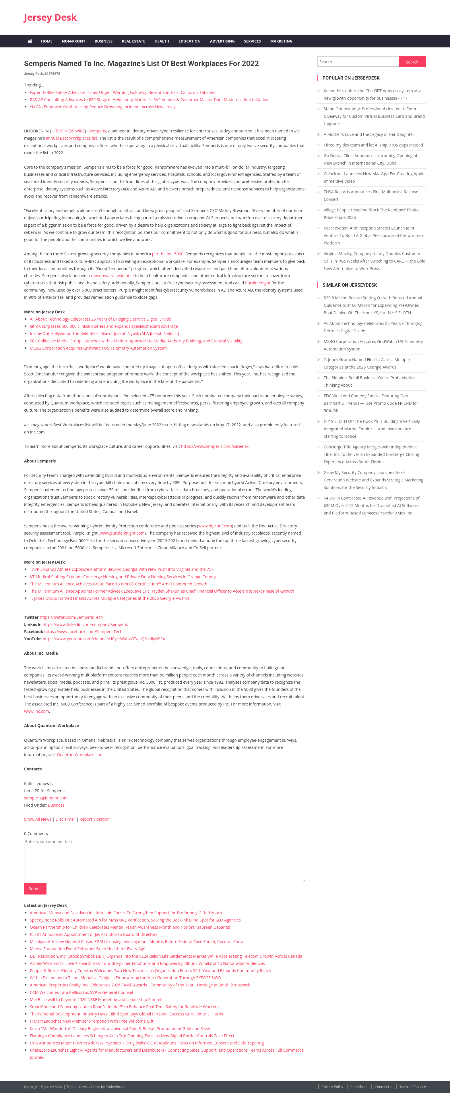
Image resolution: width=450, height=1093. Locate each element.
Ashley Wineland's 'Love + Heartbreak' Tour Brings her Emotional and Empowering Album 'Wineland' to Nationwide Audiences (147, 963)
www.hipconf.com (215, 526)
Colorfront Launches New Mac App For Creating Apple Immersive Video (374, 177)
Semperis (97, 131)
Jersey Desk (50, 17)
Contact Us (383, 1086)
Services (252, 41)
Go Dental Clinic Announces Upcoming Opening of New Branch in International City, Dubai (370, 159)
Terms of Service (412, 1086)
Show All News (37, 819)
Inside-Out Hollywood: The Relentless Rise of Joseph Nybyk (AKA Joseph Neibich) (104, 333)
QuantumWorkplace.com (80, 754)
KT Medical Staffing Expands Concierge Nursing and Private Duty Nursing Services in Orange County (123, 576)
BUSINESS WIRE (70, 131)
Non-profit (73, 41)
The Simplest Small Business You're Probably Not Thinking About (369, 381)
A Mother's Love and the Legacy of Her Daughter (369, 134)
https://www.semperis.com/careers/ (214, 446)
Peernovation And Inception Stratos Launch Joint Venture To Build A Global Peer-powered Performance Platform (374, 235)
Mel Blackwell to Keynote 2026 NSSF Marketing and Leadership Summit (96, 999)
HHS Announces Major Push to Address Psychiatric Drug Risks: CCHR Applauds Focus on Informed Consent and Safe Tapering (147, 1043)
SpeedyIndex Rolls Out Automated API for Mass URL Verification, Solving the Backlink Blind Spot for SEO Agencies (135, 920)
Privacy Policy (332, 1086)
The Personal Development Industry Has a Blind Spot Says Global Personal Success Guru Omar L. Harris (126, 1014)
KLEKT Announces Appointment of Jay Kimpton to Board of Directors (94, 934)
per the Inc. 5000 (167, 254)
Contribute (359, 1086)
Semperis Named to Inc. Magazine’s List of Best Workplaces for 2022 (141, 63)
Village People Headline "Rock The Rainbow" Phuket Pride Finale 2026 (372, 213)
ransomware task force (112, 275)
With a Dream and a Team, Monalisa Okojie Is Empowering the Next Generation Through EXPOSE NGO (125, 977)
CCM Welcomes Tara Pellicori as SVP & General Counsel (81, 992)
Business (104, 41)
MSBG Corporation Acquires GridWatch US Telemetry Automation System (98, 348)
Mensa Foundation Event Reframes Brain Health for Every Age (87, 948)
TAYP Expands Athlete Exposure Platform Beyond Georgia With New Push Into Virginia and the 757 (122, 569)
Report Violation (94, 819)
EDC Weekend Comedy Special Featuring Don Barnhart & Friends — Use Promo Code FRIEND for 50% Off (371, 403)
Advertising (222, 41)
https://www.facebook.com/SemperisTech (83, 631)
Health (162, 41)
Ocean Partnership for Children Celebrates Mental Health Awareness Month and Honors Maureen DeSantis (130, 927)
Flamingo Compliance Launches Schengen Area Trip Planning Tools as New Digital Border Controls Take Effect (132, 1035)
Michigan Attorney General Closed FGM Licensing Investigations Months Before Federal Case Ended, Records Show (137, 941)
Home (47, 41)
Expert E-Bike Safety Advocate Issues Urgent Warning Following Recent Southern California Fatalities (123, 92)
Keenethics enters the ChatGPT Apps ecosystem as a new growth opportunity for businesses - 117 (372, 94)
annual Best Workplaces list (71, 138)
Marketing (281, 41)
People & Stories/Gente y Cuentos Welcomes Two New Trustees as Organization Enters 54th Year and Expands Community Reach (150, 970)
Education (190, 41)
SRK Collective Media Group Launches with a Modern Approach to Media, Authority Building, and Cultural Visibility (136, 341)
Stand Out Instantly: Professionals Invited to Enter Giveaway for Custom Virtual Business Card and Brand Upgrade (374, 116)
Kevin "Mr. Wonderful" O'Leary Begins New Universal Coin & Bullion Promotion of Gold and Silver (120, 1028)
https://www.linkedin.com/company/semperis (85, 624)
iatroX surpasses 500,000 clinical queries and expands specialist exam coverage (104, 326)
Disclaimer (65, 819)
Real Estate (133, 41)
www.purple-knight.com (122, 533)
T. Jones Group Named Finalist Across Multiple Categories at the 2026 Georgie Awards (110, 598)
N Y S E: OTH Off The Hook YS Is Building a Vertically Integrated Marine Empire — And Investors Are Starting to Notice (372, 429)
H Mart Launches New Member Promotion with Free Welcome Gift (92, 1021)
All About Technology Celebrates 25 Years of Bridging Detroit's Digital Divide (100, 319)
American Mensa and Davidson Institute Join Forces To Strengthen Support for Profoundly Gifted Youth (126, 912)
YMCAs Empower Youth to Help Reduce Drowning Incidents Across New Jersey (103, 106)
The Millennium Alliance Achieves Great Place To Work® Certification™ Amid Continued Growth (118, 584)
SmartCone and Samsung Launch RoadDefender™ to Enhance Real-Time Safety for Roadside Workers (124, 1006)
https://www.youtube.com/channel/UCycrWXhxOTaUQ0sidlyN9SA (104, 638)
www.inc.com (36, 711)
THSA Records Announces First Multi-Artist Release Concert (371, 195)
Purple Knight (257, 283)
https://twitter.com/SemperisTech (71, 617)
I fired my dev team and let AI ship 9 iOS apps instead (373, 145)
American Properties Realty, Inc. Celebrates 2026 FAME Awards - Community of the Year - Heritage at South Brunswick (140, 985)
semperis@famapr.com (46, 798)
